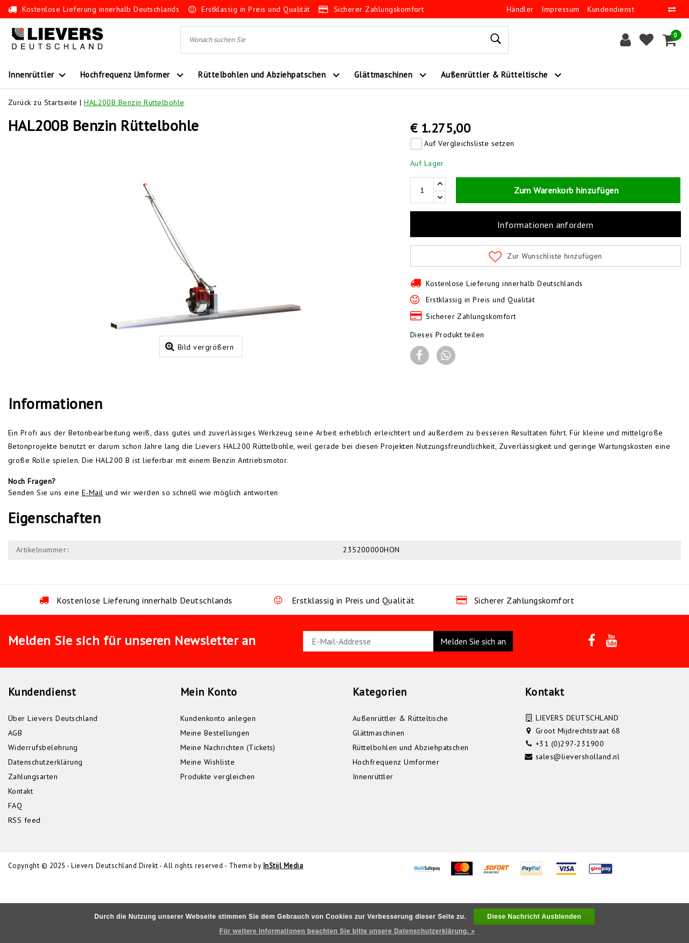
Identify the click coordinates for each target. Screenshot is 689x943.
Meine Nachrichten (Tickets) (228, 802)
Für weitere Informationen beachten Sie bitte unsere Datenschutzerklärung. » (347, 931)
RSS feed (24, 875)
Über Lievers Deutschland (53, 773)
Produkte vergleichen (217, 831)
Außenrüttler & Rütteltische (400, 773)
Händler (520, 9)
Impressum (560, 9)
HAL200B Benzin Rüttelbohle (134, 102)
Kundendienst (610, 9)
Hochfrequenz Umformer (396, 817)
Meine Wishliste (207, 817)
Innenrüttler (373, 831)
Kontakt (20, 846)
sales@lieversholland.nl (578, 811)
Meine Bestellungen (215, 788)
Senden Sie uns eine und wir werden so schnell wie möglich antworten (143, 547)
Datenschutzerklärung (45, 817)
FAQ (15, 860)
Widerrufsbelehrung (43, 802)
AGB (15, 788)
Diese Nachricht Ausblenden (534, 916)
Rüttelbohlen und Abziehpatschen (411, 802)
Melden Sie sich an (473, 696)
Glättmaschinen (379, 788)
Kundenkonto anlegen (218, 773)
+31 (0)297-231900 (570, 798)
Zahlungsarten (33, 831)
